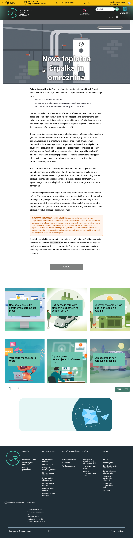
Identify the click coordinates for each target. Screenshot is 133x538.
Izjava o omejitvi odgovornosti (20, 531)
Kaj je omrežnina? (69, 458)
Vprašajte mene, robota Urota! (22, 359)
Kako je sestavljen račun (89, 465)
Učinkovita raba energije (48, 482)
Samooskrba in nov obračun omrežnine (105, 359)
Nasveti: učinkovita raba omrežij (110, 465)
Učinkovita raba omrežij (48, 472)
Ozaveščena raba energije (48, 493)
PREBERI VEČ (122, 389)
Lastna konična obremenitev (47, 477)
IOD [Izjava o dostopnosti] (117, 16)
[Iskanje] (105, 9)
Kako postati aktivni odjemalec (49, 467)
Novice (105, 458)
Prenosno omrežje (29, 458)
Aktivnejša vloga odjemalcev (48, 458)
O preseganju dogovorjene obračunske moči (66, 359)
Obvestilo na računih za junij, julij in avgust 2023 (89, 458)
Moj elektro (55, 242)
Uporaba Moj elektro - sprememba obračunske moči (22, 308)
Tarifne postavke (68, 465)
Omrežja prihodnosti (26, 467)
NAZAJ (66, 266)
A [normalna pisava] (109, 17)
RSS (50, 531)
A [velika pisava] (113, 17)
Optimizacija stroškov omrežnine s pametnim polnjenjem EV (65, 308)
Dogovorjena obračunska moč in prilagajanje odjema (108, 308)
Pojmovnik (107, 489)
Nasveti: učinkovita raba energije (110, 470)
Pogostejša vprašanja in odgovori (107, 475)
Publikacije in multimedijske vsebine (108, 482)
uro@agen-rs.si (39, 521)
